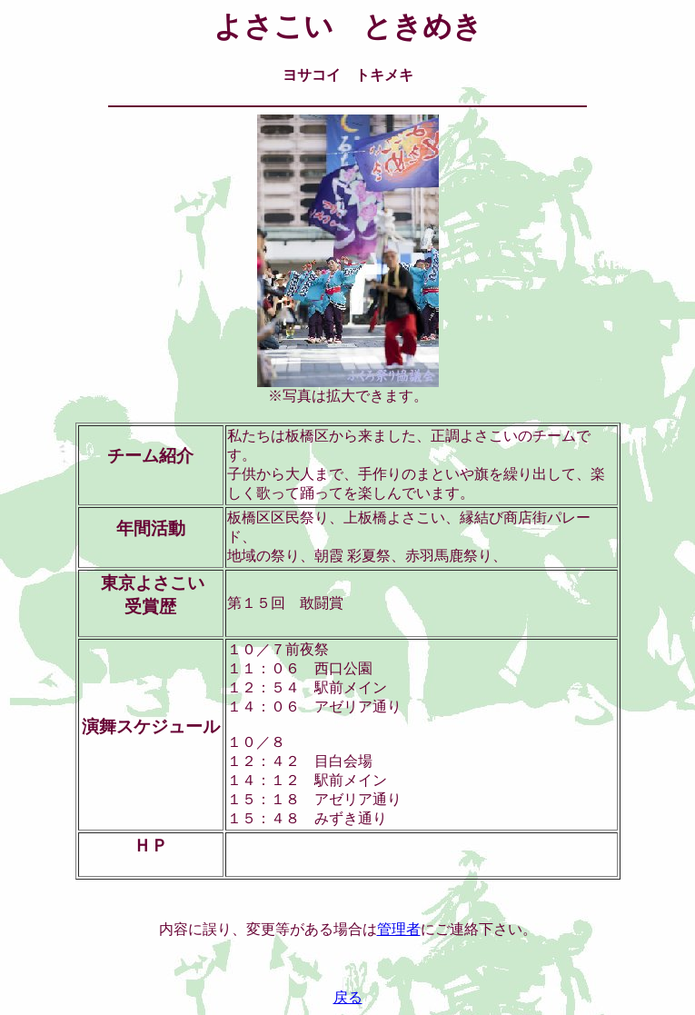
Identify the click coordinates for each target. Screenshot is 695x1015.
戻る (347, 997)
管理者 (399, 929)
